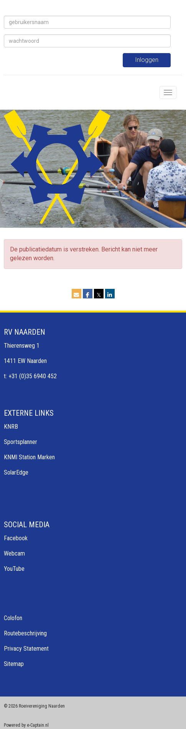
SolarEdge (16, 472)
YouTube (14, 568)
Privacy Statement (26, 648)
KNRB (11, 426)
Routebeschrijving (25, 633)
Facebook (16, 538)
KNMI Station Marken (29, 457)
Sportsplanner (20, 442)
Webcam (14, 553)
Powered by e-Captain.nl (26, 725)
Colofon (13, 618)
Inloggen (146, 59)
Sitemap (14, 663)
